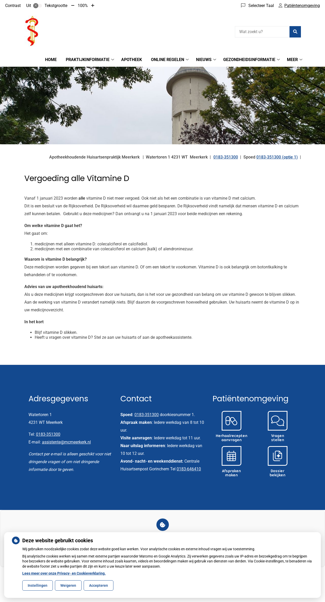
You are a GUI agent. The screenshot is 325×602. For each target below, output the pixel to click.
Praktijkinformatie (88, 59)
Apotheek (131, 59)
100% (83, 5)
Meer (292, 59)
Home (51, 59)
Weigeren (68, 585)
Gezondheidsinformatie (249, 59)
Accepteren (98, 585)
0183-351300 (48, 434)
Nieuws (204, 59)
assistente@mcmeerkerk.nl (66, 442)
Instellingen (37, 585)
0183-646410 (189, 468)
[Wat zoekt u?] (262, 31)
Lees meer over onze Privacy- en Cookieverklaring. (64, 573)
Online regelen (167, 59)
